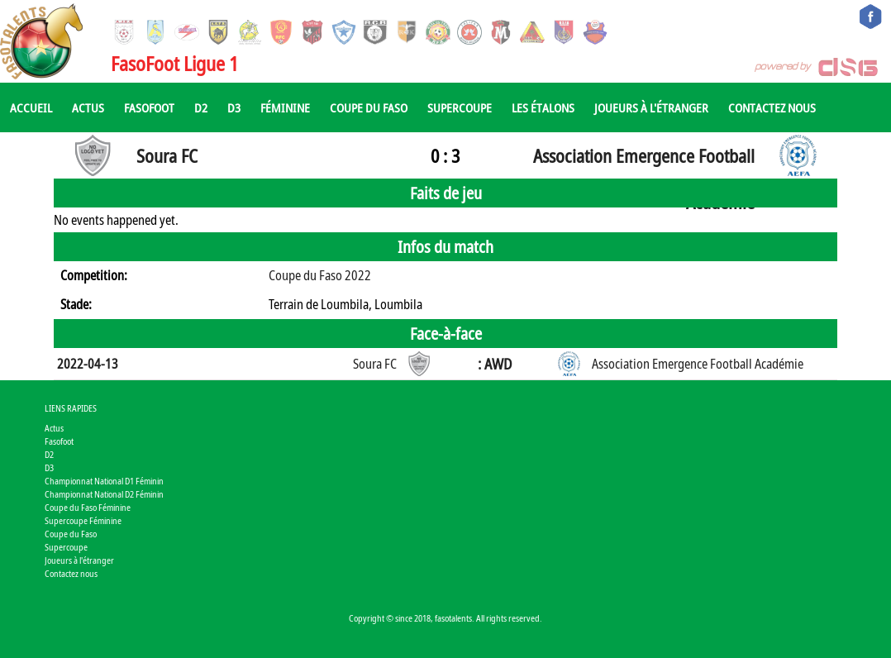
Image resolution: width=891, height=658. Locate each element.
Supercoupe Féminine (83, 520)
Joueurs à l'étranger (651, 107)
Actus (88, 107)
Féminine (285, 107)
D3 (234, 107)
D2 (200, 107)
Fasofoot (149, 107)
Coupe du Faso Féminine (88, 507)
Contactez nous (772, 107)
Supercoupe (459, 107)
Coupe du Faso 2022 (320, 275)
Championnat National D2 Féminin (104, 494)
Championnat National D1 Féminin (104, 480)
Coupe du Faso (368, 107)
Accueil (31, 107)
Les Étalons (543, 107)
